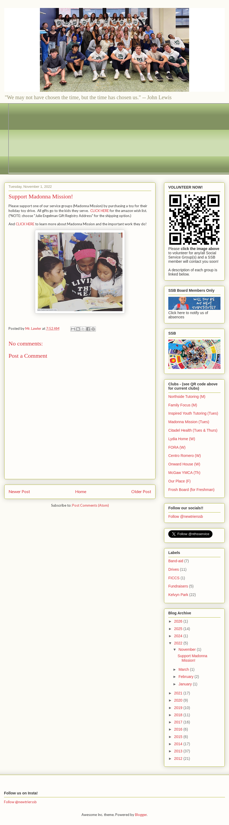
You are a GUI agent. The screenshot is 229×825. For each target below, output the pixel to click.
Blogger (141, 814)
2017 (178, 722)
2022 (178, 643)
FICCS (173, 578)
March (184, 669)
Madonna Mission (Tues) (188, 422)
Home (80, 491)
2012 (178, 758)
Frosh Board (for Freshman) (191, 490)
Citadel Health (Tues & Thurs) (192, 430)
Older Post (141, 491)
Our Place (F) (179, 481)
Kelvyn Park (178, 595)
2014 (178, 744)
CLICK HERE (99, 211)
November (187, 649)
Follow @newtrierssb (185, 516)
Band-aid (175, 561)
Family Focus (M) (182, 405)
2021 (178, 693)
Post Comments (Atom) (90, 505)
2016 (178, 729)
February (186, 676)
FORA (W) (177, 447)
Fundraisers (178, 586)
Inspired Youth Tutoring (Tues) (193, 413)
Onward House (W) (184, 464)
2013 (178, 751)
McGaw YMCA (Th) (184, 472)
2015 (178, 737)
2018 (178, 715)
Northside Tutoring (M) (186, 396)
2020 (178, 700)
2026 (178, 621)
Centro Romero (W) (184, 455)
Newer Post (19, 491)
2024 (178, 636)
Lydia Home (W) (181, 439)
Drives (173, 569)
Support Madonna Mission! (192, 658)
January (185, 684)
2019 (178, 708)
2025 (178, 629)
